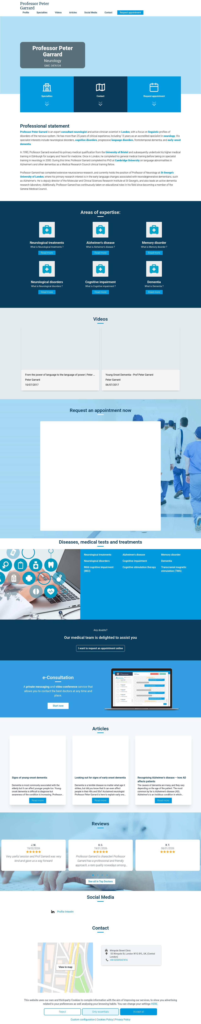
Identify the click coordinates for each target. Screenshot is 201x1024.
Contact (108, 12)
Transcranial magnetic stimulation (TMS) (173, 569)
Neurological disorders (97, 560)
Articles (73, 12)
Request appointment (130, 12)
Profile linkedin (65, 911)
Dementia (166, 560)
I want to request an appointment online (100, 648)
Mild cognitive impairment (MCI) (99, 569)
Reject (62, 1011)
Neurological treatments (97, 554)
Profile (26, 12)
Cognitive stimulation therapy (139, 567)
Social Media (90, 12)
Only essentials (100, 1011)
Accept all (138, 1011)
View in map (65, 967)
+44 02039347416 (119, 960)
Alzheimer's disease (134, 554)
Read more (47, 252)
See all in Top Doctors (100, 881)
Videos (58, 12)
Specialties (42, 12)
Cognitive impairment (135, 560)
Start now (58, 705)
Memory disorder (170, 554)
